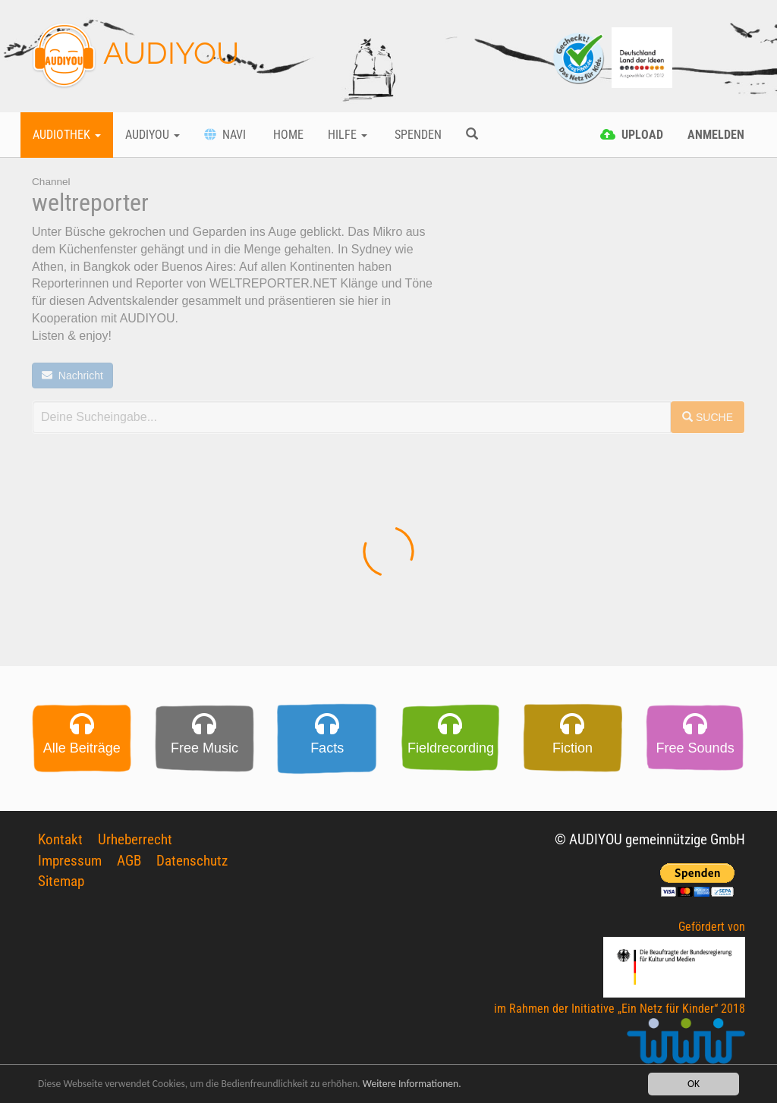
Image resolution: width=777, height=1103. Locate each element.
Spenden (417, 134)
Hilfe (347, 134)
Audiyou (152, 134)
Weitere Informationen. (412, 1084)
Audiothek (67, 134)
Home (287, 134)
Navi (225, 134)
